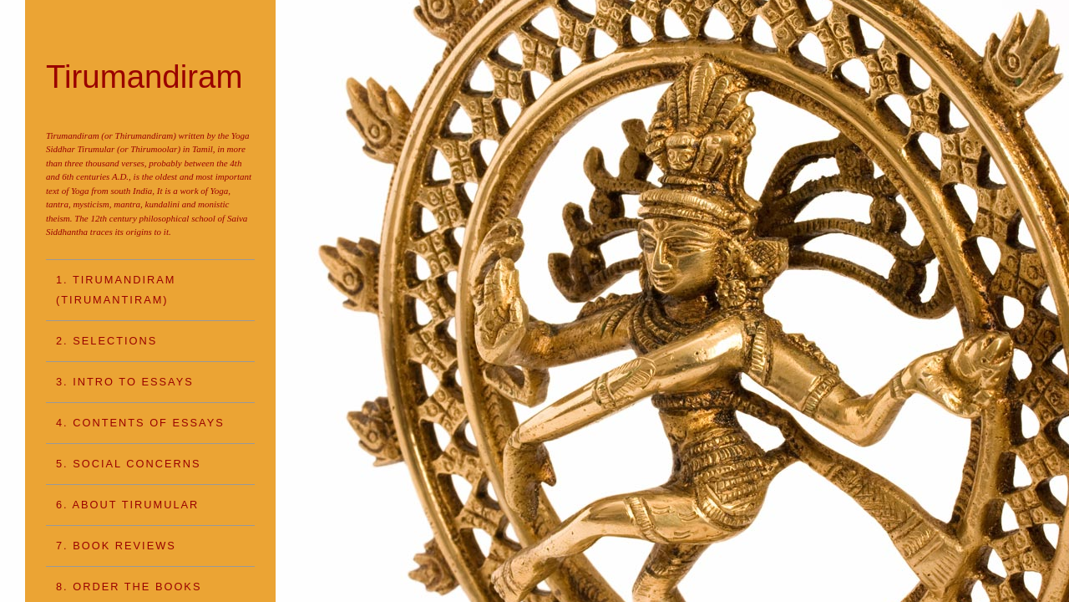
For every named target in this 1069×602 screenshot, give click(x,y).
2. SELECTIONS (106, 340)
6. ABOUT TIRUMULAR (127, 504)
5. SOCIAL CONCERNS (128, 463)
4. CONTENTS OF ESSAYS (140, 422)
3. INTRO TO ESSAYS (125, 381)
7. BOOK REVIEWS (116, 545)
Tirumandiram (144, 76)
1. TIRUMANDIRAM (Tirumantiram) (116, 289)
